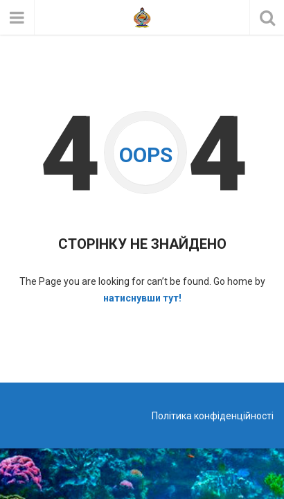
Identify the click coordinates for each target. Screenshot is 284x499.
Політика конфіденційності (213, 415)
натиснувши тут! (142, 298)
